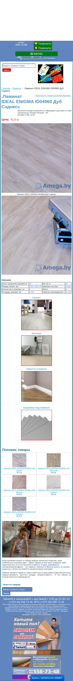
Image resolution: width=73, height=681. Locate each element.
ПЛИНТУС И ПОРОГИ (36, 385)
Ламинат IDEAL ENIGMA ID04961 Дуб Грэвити (53, 491)
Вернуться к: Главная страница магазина (53, 95)
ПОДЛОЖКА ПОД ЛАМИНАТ (36, 423)
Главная (5, 88)
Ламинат (16, 88)
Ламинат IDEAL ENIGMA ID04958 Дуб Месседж (53, 469)
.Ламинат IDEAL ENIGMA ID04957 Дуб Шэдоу (19, 469)
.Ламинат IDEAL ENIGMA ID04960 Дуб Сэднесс (19, 513)
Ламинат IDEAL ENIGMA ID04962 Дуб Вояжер (19, 491)
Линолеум (36, 349)
